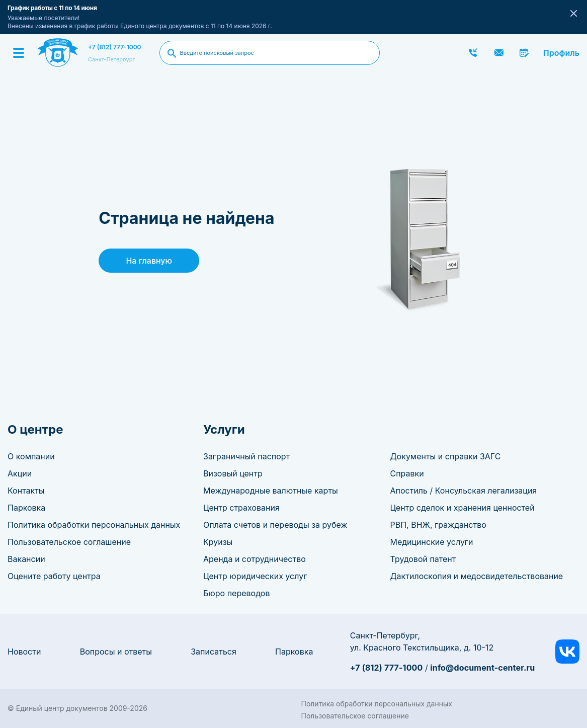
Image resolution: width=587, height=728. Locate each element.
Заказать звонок (473, 53)
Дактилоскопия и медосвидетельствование (476, 576)
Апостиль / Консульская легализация (463, 491)
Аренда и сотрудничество (254, 559)
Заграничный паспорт (246, 456)
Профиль (561, 53)
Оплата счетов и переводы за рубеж (275, 525)
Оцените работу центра (54, 576)
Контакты (26, 491)
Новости (24, 651)
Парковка (26, 508)
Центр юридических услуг (255, 576)
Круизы (217, 542)
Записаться (213, 651)
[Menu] (19, 53)
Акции (20, 473)
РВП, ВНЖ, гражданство (438, 525)
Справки (407, 473)
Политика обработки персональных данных (94, 525)
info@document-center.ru (482, 668)
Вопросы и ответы (116, 651)
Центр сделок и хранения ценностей (462, 508)
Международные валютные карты (270, 491)
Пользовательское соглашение (69, 542)
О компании (31, 456)
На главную (149, 261)
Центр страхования (241, 508)
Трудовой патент (423, 559)
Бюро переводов (236, 593)
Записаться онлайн (525, 53)
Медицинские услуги (431, 542)
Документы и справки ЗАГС (445, 456)
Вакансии (26, 559)
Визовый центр (233, 473)
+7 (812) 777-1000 (114, 47)
